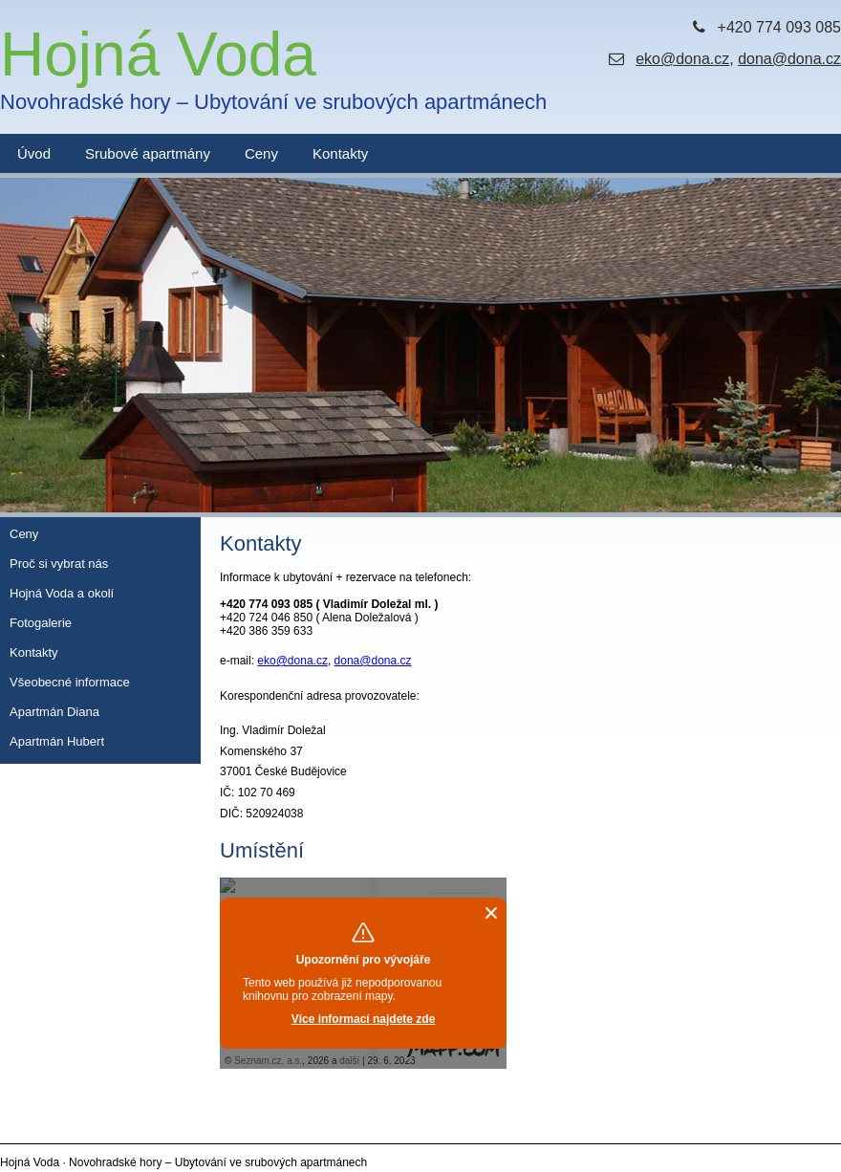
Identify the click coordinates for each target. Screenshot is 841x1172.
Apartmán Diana (54, 712)
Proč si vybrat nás (59, 563)
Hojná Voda (273, 67)
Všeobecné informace (70, 682)
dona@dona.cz (789, 59)
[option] (420, 345)
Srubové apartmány (147, 153)
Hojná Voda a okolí (62, 593)
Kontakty (340, 153)
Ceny (261, 153)
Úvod (34, 153)
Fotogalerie (41, 623)
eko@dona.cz (682, 59)
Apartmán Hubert (57, 741)
